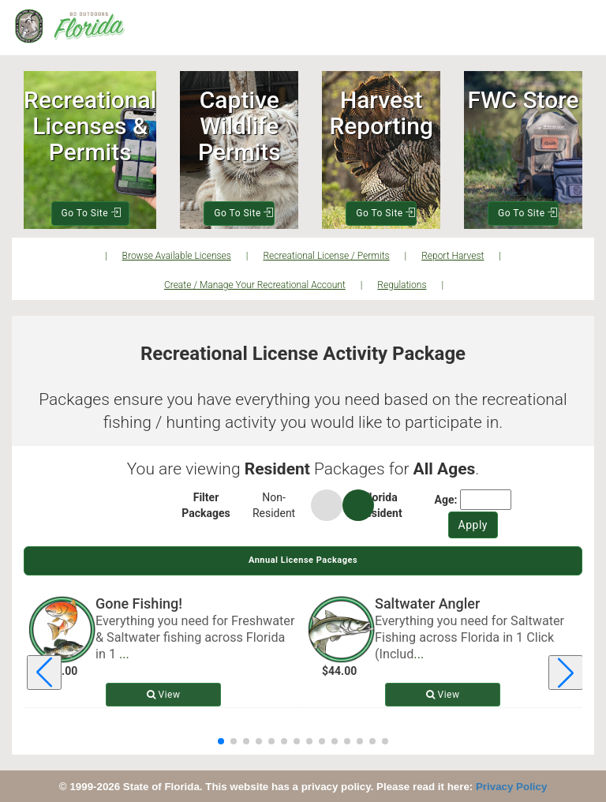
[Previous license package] (44, 672)
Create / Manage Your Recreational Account (255, 284)
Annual (303, 560)
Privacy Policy (511, 787)
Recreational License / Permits (326, 255)
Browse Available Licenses (176, 255)
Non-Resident (273, 505)
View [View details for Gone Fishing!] (164, 694)
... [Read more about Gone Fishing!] (124, 653)
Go (91, 213)
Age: (446, 499)
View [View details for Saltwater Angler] (443, 694)
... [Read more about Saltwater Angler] (418, 653)
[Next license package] (565, 672)
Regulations (401, 284)
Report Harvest (452, 255)
